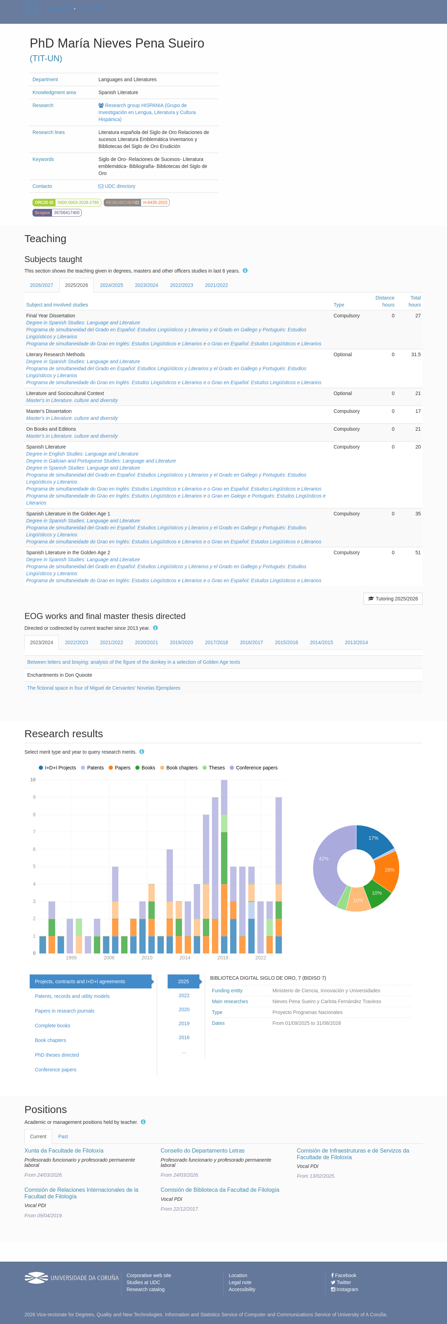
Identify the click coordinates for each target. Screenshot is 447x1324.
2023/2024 (146, 285)
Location (238, 1275)
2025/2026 (76, 285)
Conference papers (55, 1069)
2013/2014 (356, 642)
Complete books (52, 1025)
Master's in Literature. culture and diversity (72, 400)
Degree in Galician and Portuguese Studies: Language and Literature (101, 461)
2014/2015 (321, 642)
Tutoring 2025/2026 (393, 598)
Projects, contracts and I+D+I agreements (80, 981)
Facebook (344, 1275)
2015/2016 (286, 642)
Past (63, 1136)
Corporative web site (149, 1275)
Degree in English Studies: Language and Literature (82, 454)
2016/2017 (251, 642)
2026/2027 (41, 285)
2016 (184, 1037)
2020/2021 (146, 642)
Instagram (344, 1289)
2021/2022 (216, 285)
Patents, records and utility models (72, 996)
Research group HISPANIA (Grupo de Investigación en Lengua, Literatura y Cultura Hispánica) (147, 112)
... (184, 1051)
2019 (184, 1023)
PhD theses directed (57, 1055)
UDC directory (116, 186)
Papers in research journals (64, 1011)
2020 (184, 1009)
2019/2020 (181, 642)
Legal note (240, 1282)
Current (38, 1136)
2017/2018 (216, 642)
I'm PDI (90, 15)
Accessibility (242, 1289)
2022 (184, 995)
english (60, 15)
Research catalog (146, 1289)
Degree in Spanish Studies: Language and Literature (83, 322)
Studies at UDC (143, 1282)
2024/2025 (111, 285)
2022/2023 (181, 285)
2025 (183, 981)
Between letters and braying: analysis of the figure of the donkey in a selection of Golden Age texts (133, 662)
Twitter (341, 1282)
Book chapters (50, 1040)
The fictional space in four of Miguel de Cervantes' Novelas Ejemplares (103, 688)
